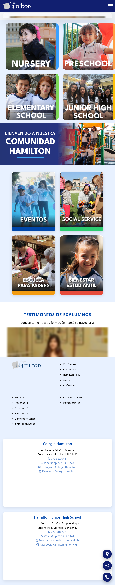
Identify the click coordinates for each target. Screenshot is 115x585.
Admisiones (70, 369)
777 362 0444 (57, 458)
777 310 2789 (57, 532)
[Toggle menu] (110, 5)
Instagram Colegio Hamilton (57, 467)
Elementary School (25, 418)
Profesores (69, 385)
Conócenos (69, 364)
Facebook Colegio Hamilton (57, 471)
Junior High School (25, 423)
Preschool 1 (21, 402)
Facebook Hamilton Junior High (57, 544)
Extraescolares (71, 402)
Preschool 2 (21, 408)
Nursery (19, 397)
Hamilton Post (71, 374)
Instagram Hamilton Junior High (57, 540)
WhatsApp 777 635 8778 (57, 463)
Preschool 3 (21, 413)
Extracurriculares (73, 397)
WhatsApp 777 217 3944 (57, 536)
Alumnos (68, 380)
